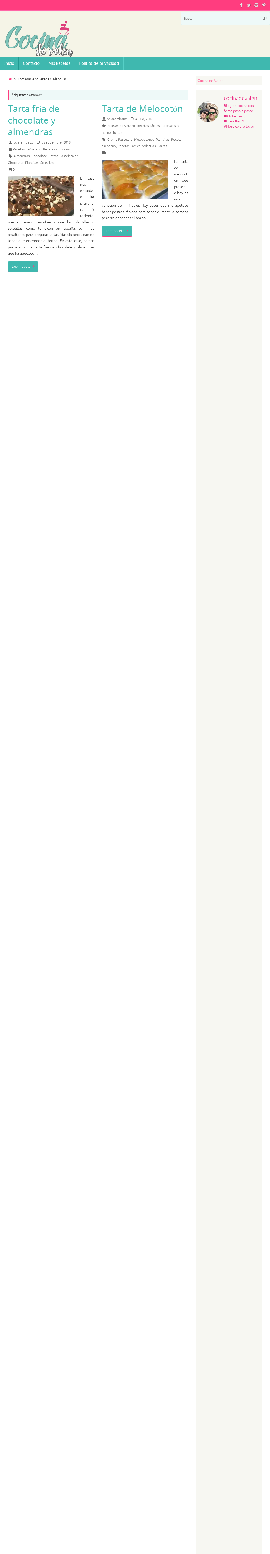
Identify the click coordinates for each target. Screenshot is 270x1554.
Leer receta (24, 266)
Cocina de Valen (210, 80)
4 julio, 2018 (144, 119)
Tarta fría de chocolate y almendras (33, 120)
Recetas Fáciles (148, 126)
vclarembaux (23, 142)
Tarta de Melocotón (142, 108)
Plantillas (32, 163)
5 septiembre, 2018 (56, 142)
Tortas (117, 133)
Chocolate (39, 156)
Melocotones (144, 139)
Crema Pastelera (120, 139)
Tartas (162, 146)
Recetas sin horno (56, 149)
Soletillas (47, 163)
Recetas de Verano (27, 149)
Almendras (21, 156)
